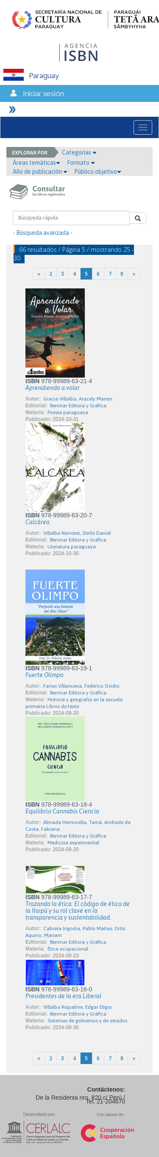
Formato (81, 162)
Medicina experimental (73, 843)
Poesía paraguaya (67, 412)
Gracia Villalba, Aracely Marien (77, 399)
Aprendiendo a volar (52, 387)
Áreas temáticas (36, 162)
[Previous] (39, 274)
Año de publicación (40, 171)
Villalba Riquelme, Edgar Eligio (77, 1007)
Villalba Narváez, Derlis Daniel (77, 533)
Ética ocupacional (67, 949)
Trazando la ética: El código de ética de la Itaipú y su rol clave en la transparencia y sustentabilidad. (77, 910)
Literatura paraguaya (71, 547)
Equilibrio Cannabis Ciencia (62, 811)
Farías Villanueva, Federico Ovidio (81, 686)
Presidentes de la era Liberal (63, 996)
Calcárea (37, 522)
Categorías (79, 152)
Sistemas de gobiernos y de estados (87, 1021)
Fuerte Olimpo (44, 675)
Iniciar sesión (43, 93)
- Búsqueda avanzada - (43, 232)
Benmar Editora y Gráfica (78, 406)
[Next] (134, 274)
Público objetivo (97, 171)
